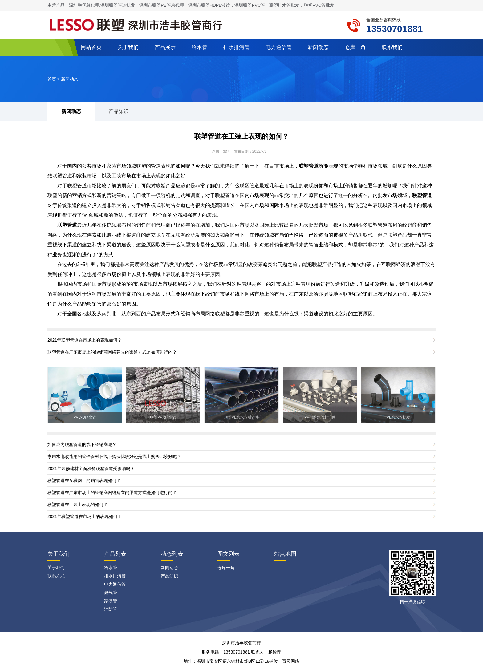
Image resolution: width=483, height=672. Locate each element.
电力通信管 (279, 47)
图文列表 (228, 554)
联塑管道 (67, 225)
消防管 (110, 609)
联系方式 (56, 575)
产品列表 (115, 554)
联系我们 (392, 47)
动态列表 (172, 554)
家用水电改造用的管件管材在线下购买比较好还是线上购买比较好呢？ (114, 456)
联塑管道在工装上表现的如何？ (241, 136)
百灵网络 (290, 661)
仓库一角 (355, 47)
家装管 (110, 600)
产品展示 (165, 47)
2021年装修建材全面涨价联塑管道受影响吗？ (91, 468)
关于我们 (128, 47)
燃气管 (110, 592)
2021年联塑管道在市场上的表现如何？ (84, 340)
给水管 (199, 47)
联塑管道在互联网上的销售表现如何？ (84, 480)
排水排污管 (236, 47)
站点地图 (285, 554)
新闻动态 (318, 47)
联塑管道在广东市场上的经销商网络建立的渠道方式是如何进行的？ (112, 352)
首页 (51, 79)
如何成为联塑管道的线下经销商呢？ (81, 444)
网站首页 (91, 47)
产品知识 (118, 111)
